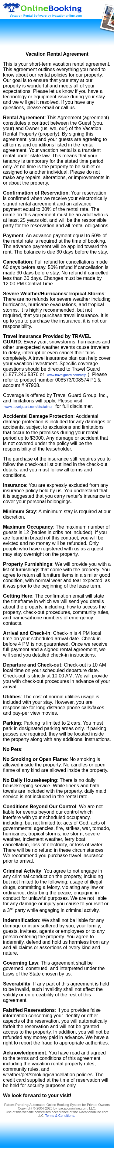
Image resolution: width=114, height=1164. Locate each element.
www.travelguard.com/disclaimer (29, 406)
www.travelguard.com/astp (66, 375)
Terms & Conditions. (60, 1115)
